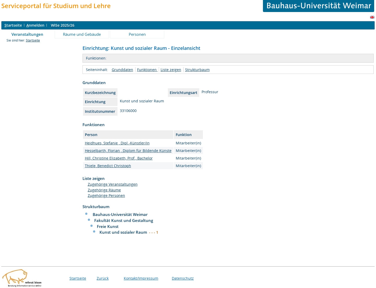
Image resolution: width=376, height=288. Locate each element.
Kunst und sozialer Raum (123, 232)
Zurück (103, 278)
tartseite (13, 25)
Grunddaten (122, 69)
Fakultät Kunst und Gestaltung (123, 220)
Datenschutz (183, 278)
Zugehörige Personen (106, 195)
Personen (137, 34)
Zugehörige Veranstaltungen (113, 184)
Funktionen (147, 69)
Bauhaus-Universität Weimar (120, 214)
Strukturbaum (197, 69)
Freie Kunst (108, 226)
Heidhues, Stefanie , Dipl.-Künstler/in (117, 142)
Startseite (33, 40)
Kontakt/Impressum (141, 278)
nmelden (35, 25)
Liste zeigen (171, 69)
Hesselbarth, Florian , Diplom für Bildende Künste (128, 150)
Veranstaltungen (27, 34)
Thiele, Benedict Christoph (108, 165)
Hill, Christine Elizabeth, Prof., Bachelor (119, 158)
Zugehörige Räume (104, 189)
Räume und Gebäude (82, 34)
